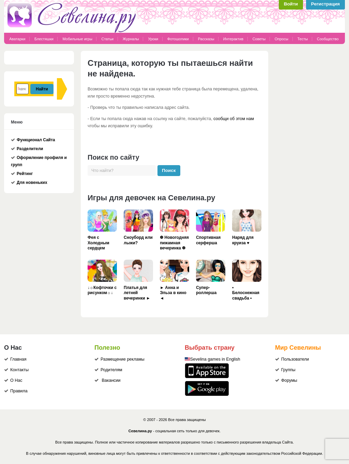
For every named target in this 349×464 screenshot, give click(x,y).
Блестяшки (44, 39)
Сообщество (328, 39)
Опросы (281, 39)
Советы (259, 39)
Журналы (131, 39)
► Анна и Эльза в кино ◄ (173, 293)
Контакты (19, 369)
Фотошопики (178, 39)
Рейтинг (25, 173)
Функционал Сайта (36, 139)
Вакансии (111, 380)
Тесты (303, 39)
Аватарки (17, 39)
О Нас (16, 380)
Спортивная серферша (208, 240)
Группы (288, 369)
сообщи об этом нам (233, 118)
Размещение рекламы (123, 359)
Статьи (107, 39)
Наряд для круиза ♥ (243, 240)
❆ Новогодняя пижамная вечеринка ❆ (174, 242)
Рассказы (206, 39)
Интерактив (233, 39)
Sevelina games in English (215, 359)
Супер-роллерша (206, 290)
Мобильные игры (77, 39)
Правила (19, 391)
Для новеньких (32, 182)
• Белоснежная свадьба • (245, 293)
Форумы (289, 380)
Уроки (153, 39)
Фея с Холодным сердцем (98, 242)
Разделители (30, 148)
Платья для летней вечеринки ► (137, 293)
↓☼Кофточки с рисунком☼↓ (102, 290)
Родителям (111, 369)
